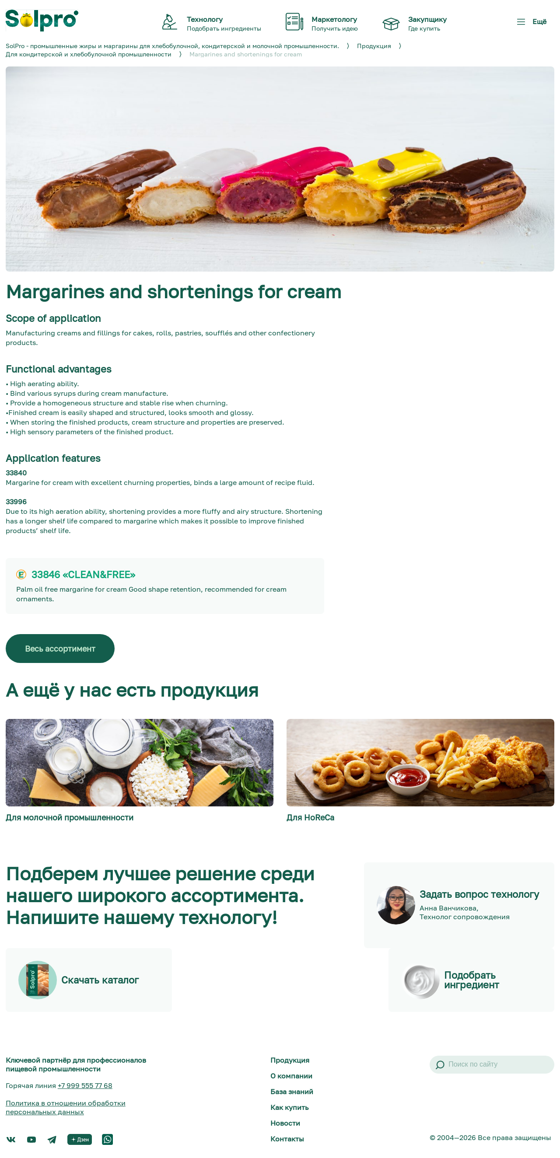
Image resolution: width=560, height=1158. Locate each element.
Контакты (287, 1138)
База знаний (291, 1091)
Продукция (289, 1060)
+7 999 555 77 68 (85, 1085)
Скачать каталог (100, 980)
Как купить (289, 1107)
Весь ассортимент (60, 648)
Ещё (529, 25)
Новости (285, 1123)
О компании (291, 1075)
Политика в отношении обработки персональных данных (66, 1107)
